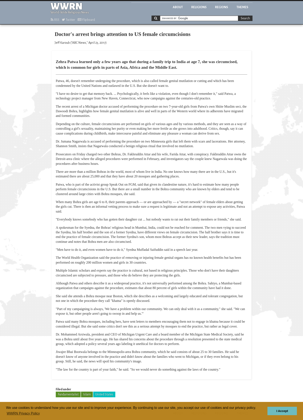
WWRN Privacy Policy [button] (23, 413)
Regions (221, 7)
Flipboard (86, 19)
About (178, 7)
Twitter (68, 19)
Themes (242, 7)
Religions (199, 7)
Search (245, 18)
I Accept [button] (282, 411)
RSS (55, 19)
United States (104, 394)
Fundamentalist (68, 394)
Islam (87, 394)
